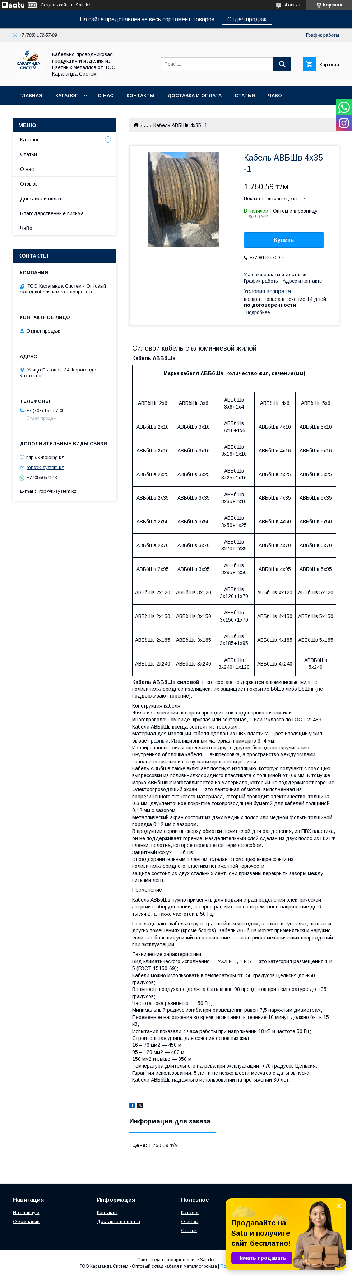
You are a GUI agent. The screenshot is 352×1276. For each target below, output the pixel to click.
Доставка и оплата (194, 95)
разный (159, 741)
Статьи (245, 95)
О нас (106, 95)
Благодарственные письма (52, 213)
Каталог (66, 95)
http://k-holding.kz (45, 457)
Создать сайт (54, 5)
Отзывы (29, 184)
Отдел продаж (247, 19)
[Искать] (282, 64)
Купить (284, 240)
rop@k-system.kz (45, 467)
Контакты (140, 95)
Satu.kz (207, 1259)
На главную (26, 1212)
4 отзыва (293, 5)
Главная (30, 95)
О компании (26, 1221)
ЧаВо (275, 95)
